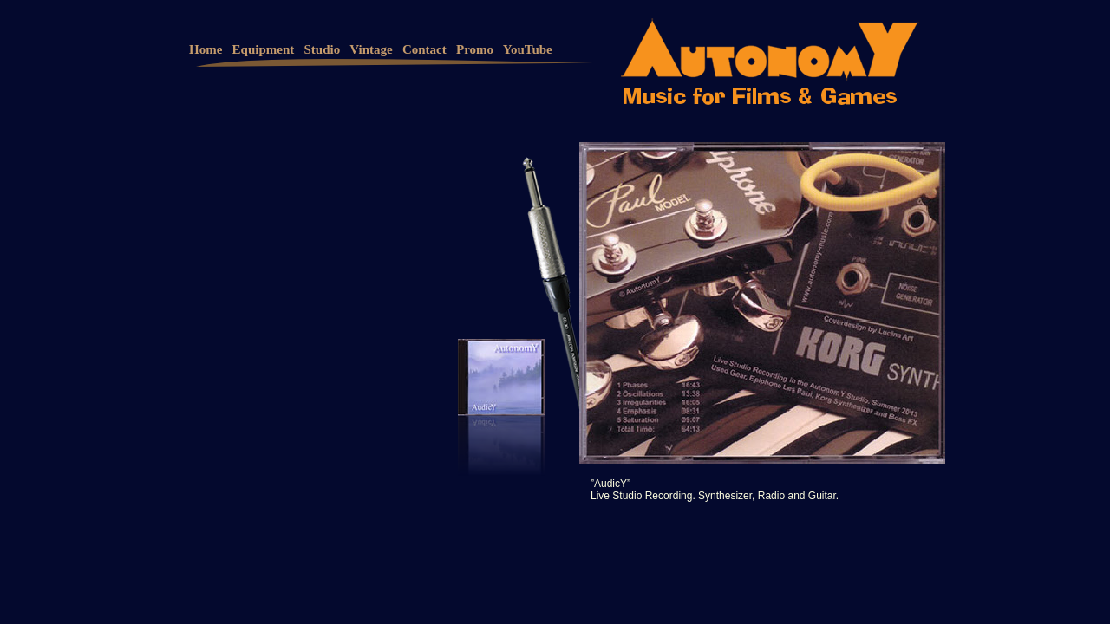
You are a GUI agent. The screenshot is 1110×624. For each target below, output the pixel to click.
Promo (474, 49)
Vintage (370, 49)
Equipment (263, 49)
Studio (322, 49)
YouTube (527, 49)
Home (205, 49)
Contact (424, 49)
